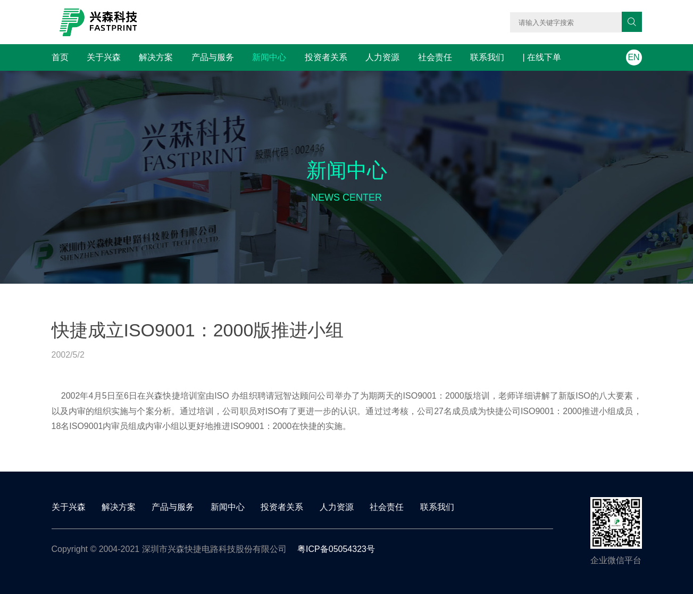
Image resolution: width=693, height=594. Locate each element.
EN (633, 57)
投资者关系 (326, 57)
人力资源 (382, 57)
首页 (60, 57)
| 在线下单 (542, 57)
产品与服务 (212, 57)
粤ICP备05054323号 (336, 549)
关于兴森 (104, 57)
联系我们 (487, 57)
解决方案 (156, 57)
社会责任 (435, 57)
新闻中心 (269, 57)
